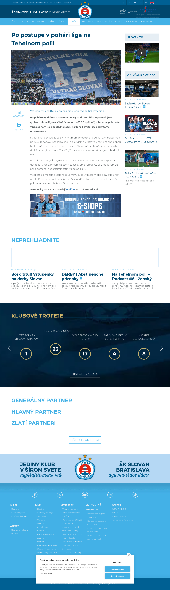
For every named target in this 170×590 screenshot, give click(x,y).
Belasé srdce (55, 2)
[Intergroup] (66, 430)
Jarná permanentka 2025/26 (71, 514)
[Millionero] (104, 418)
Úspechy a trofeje (45, 512)
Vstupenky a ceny (70, 509)
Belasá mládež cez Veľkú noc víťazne (140, 175)
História (40, 509)
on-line (70, 189)
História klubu (85, 374)
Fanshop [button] (146, 21)
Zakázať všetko (117, 569)
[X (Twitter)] (129, 2)
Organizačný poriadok (47, 552)
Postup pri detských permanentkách (96, 537)
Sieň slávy (41, 516)
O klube (40, 523)
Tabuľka (15, 533)
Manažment (42, 527)
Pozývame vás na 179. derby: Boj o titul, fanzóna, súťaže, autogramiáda (141, 140)
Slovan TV (82, 270)
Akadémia (87, 21)
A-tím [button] (51, 21)
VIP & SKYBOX (69, 523)
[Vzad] (9, 348)
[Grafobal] (66, 418)
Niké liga (142, 135)
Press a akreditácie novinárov (45, 536)
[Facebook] (123, 2)
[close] (129, 555)
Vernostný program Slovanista (71, 547)
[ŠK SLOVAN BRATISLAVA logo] (47, 11)
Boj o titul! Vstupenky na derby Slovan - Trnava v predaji (32, 276)
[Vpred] (161, 348)
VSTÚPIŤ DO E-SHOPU (119, 511)
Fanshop (67, 2)
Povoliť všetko (117, 576)
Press (22, 2)
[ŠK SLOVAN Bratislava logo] (85, 9)
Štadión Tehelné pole (46, 549)
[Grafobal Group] (104, 430)
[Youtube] (134, 2)
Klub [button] (25, 21)
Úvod (15, 21)
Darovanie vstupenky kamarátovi (71, 554)
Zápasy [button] (61, 21)
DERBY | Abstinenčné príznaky (82, 276)
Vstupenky (142, 100)
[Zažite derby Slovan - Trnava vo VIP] (142, 88)
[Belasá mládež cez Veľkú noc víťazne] (142, 158)
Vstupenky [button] (38, 21)
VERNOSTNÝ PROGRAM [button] (109, 21)
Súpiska (15, 509)
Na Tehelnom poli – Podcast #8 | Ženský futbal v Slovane (132, 276)
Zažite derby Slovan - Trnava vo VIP (138, 105)
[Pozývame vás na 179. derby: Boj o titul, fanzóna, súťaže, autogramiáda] (142, 123)
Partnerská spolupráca (47, 545)
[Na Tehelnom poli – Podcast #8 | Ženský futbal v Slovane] (135, 257)
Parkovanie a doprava (72, 541)
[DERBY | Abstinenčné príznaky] (85, 257)
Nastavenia (118, 562)
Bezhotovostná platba (72, 534)
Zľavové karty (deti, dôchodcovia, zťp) (70, 529)
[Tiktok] (146, 2)
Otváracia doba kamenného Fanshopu (122, 518)
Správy (73, 21)
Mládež (141, 169)
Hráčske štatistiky (19, 516)
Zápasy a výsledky (19, 530)
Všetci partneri (85, 440)
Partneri (40, 541)
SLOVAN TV (132, 21)
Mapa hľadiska (68, 538)
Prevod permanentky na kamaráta (97, 530)
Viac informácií (46, 574)
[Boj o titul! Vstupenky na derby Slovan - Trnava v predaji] (34, 257)
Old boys (41, 520)
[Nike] (85, 407)
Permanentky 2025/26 (72, 520)
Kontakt (40, 531)
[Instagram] (140, 2)
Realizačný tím (18, 512)
